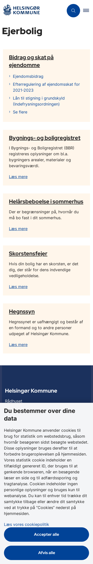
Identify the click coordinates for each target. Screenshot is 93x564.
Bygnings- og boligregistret (44, 137)
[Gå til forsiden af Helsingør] (21, 10)
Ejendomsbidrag (28, 76)
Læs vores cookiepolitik (26, 524)
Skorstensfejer (28, 253)
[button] (88, 10)
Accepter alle (46, 534)
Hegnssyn (22, 311)
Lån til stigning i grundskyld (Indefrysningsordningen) (39, 101)
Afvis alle (46, 552)
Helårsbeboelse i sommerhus (46, 201)
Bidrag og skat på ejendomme (31, 60)
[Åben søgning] (73, 10)
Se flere (20, 111)
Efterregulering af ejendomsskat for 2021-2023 (46, 87)
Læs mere (18, 176)
